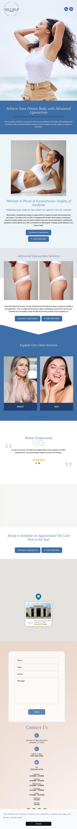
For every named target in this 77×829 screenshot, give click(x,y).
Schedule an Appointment (38, 232)
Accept (38, 824)
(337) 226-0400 (39, 239)
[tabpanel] (20, 383)
